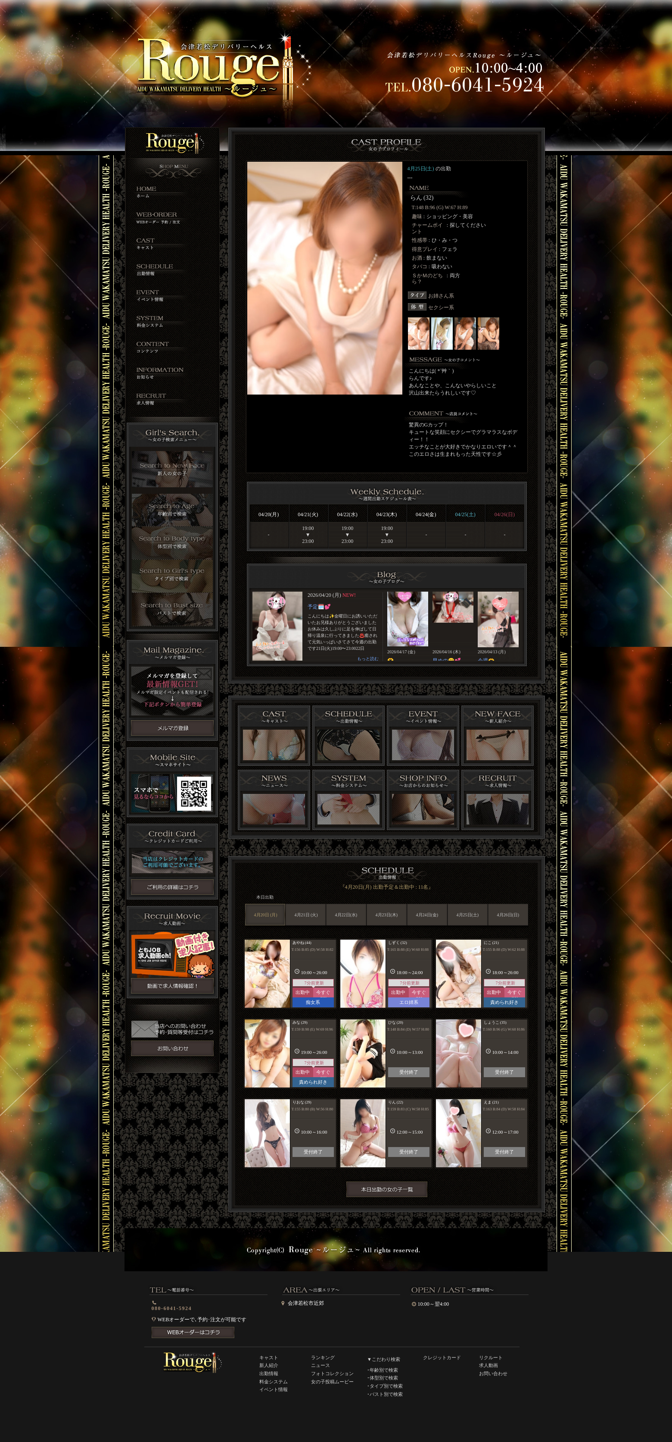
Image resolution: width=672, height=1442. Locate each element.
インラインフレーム (386, 626)
